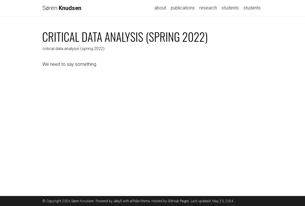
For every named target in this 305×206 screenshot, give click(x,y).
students (230, 8)
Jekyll (117, 201)
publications (183, 8)
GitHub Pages (178, 201)
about (160, 8)
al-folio (135, 201)
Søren (61, 8)
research (208, 8)
